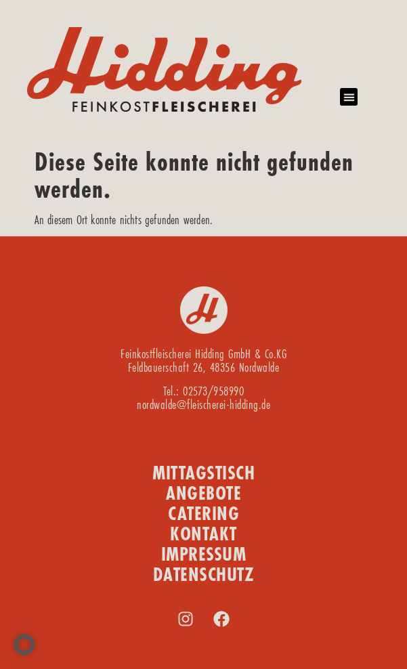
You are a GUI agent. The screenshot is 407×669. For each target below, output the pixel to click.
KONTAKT (203, 534)
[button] (349, 97)
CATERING (203, 513)
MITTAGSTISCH (203, 473)
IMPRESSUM (204, 554)
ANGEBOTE (203, 493)
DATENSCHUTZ (204, 574)
